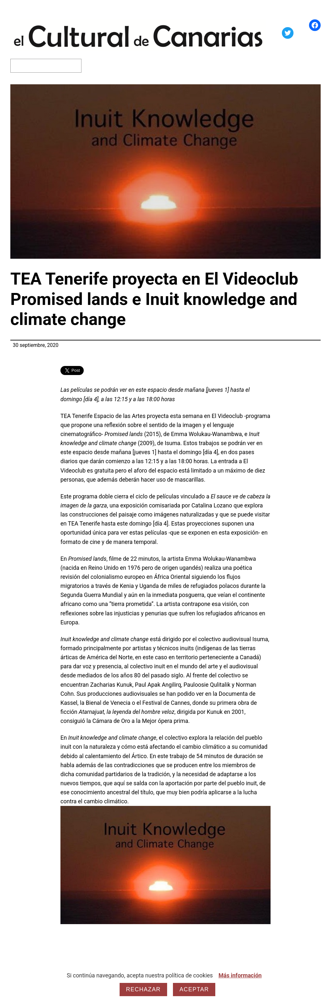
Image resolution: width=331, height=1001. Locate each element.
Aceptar (194, 989)
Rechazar (143, 989)
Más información (240, 975)
